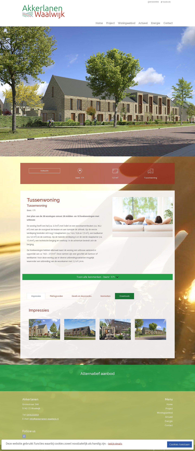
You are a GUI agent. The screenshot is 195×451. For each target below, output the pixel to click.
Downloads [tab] (124, 296)
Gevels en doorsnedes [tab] (82, 296)
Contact (168, 23)
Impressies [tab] (36, 296)
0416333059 (33, 414)
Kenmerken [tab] (105, 296)
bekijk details (115, 443)
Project (110, 23)
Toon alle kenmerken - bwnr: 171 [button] (97, 277)
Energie (155, 23)
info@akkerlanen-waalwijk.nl (44, 418)
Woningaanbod (126, 23)
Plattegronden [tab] (56, 296)
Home (99, 23)
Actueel (143, 23)
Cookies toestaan (179, 444)
